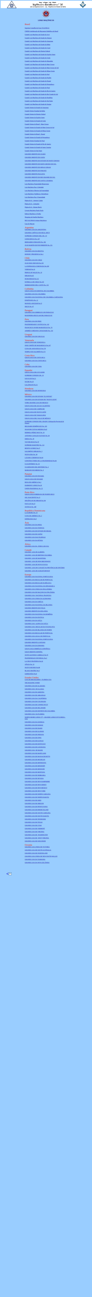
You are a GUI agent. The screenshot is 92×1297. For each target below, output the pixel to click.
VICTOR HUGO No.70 (32, 442)
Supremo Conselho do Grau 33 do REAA (37, 28)
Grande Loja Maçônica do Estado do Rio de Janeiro (40, 91)
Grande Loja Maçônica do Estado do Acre (37, 34)
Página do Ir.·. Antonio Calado (34, 200)
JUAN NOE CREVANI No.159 (34, 263)
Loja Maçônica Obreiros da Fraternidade (37, 190)
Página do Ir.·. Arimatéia (32, 204)
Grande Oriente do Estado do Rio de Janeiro (38, 144)
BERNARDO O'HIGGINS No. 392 (35, 242)
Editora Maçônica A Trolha (33, 214)
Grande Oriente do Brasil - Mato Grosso (37, 124)
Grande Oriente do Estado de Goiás (35, 121)
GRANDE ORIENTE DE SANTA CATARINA (39, 180)
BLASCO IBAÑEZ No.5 (32, 670)
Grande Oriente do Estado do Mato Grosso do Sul (39, 127)
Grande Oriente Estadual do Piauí (35, 141)
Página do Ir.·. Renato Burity (33, 207)
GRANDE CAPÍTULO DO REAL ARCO (37, 232)
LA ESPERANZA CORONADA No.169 (37, 266)
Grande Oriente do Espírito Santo (35, 117)
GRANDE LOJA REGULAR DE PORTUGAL (39, 580)
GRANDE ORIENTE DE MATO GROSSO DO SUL (40, 164)
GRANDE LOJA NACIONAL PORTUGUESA (39, 576)
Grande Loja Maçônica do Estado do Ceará (37, 48)
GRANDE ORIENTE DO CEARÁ (35, 154)
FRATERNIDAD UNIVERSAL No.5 (36, 658)
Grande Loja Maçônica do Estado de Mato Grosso (39, 64)
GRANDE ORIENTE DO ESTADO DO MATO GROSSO (42, 161)
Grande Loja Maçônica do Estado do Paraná (38, 81)
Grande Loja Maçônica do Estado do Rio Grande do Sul (41, 94)
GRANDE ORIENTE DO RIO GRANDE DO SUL (40, 177)
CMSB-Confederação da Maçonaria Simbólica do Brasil (41, 31)
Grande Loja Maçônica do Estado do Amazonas (39, 41)
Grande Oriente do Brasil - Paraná (35, 134)
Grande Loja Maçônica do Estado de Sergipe (38, 104)
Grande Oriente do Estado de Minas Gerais (37, 131)
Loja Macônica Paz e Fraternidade (35, 197)
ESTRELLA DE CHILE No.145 (34, 282)
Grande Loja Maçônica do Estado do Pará (37, 74)
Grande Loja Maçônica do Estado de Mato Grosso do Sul (42, 68)
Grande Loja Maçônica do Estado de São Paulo (39, 101)
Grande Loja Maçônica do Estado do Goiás (37, 58)
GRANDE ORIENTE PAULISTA (35, 174)
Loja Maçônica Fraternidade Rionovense (37, 184)
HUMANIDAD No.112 (32, 279)
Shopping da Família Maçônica (34, 217)
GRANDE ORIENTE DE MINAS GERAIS (38, 167)
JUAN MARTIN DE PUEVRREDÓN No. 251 (38, 245)
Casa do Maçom (29, 224)
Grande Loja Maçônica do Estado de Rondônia (38, 97)
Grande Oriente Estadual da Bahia (35, 111)
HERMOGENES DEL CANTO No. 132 (37, 285)
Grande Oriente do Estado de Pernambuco (37, 137)
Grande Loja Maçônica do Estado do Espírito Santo (40, 54)
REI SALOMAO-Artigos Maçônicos (36, 220)
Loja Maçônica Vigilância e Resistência (36, 194)
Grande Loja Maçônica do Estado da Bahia (37, 44)
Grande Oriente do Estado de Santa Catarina (38, 147)
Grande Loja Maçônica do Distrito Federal (37, 51)
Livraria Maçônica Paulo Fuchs (34, 210)
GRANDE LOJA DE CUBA (33, 366)
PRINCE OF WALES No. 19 (33, 272)
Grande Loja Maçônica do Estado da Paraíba (38, 78)
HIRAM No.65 (29, 275)
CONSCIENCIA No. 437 (32, 239)
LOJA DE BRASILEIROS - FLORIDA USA (38, 679)
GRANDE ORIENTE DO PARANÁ (35, 170)
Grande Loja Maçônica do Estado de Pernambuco (39, 84)
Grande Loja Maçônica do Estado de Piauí (37, 87)
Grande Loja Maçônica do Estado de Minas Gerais (40, 71)
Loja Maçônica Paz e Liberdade (34, 187)
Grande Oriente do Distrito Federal (35, 114)
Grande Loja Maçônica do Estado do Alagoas (38, 38)
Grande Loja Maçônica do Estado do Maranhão (39, 61)
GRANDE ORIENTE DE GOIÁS (35, 157)
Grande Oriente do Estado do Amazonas (36, 107)
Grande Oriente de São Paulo (33, 151)
